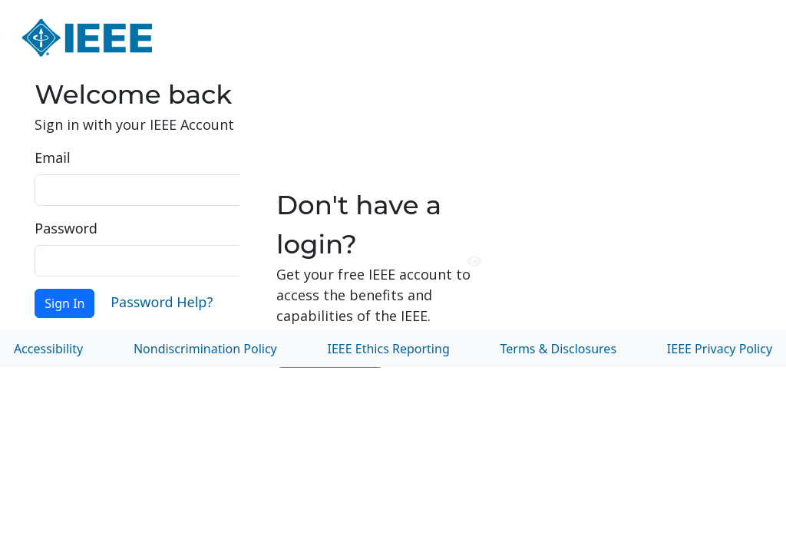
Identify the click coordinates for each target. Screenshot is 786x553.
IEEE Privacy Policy (719, 348)
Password (66, 228)
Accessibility (48, 348)
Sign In (64, 303)
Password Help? (162, 302)
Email (52, 157)
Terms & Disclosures (558, 348)
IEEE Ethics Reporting (389, 348)
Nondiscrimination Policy (205, 348)
